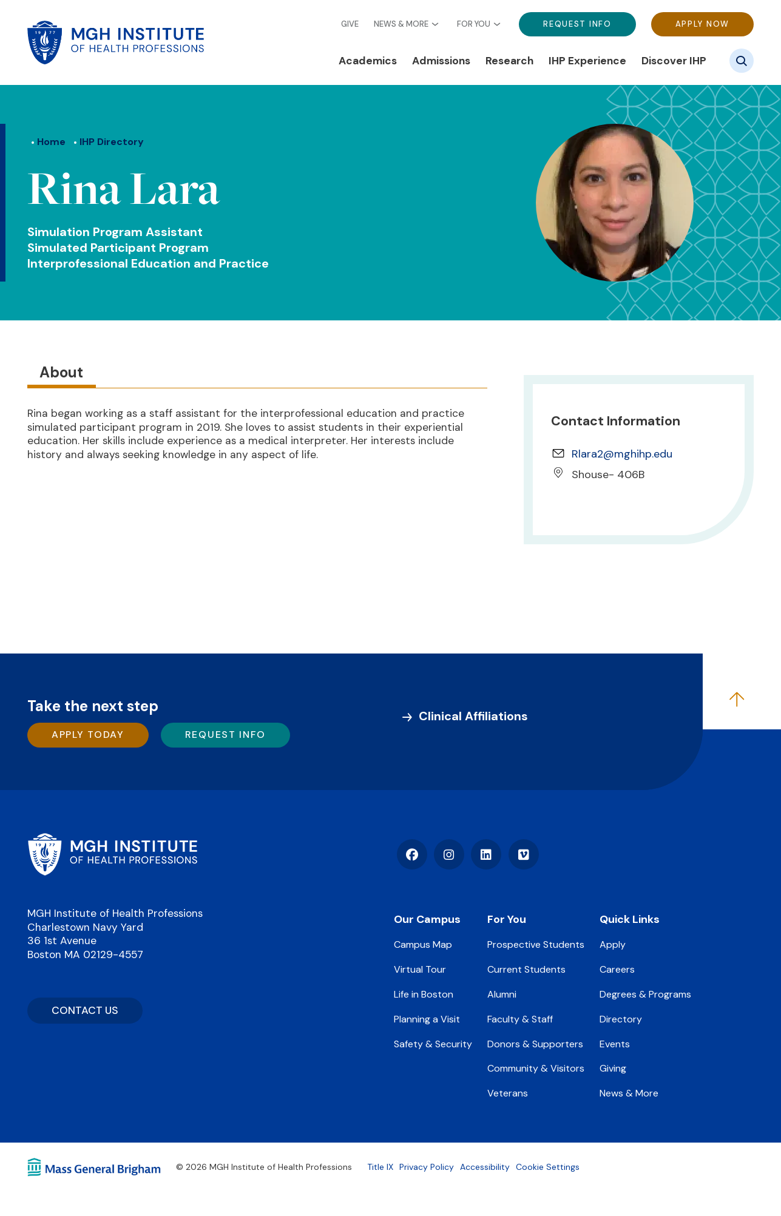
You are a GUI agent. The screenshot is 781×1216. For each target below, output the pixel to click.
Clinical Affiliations (473, 716)
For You (473, 24)
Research (509, 60)
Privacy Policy (426, 1166)
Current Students (526, 969)
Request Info (577, 24)
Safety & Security (433, 1044)
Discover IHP (673, 60)
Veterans (507, 1093)
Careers (617, 969)
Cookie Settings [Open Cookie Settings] (548, 1166)
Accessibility (485, 1166)
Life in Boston (423, 994)
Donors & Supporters (535, 1044)
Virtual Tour (420, 969)
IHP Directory (111, 141)
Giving (613, 1068)
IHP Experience (587, 60)
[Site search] (741, 61)
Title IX (380, 1166)
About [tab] (61, 372)
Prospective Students (535, 944)
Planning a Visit (427, 1019)
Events (615, 1044)
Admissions (441, 60)
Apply (613, 944)
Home (51, 141)
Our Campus (427, 919)
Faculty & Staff (520, 1019)
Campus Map (423, 944)
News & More (401, 24)
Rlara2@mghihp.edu (622, 454)
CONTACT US (85, 1010)
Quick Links (630, 919)
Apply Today (88, 734)
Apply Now (702, 24)
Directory (621, 1019)
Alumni (501, 994)
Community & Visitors (535, 1068)
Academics (368, 60)
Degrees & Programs (645, 994)
